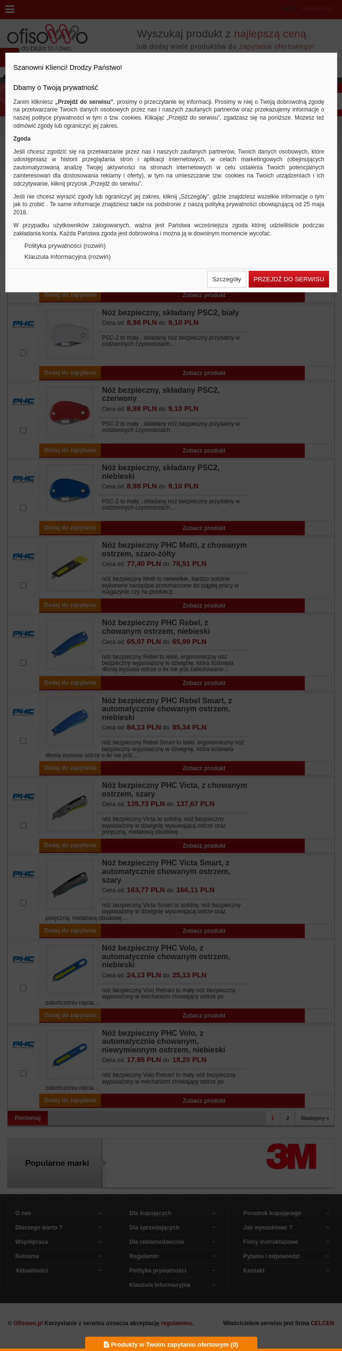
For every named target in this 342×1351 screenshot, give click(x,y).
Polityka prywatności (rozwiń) (65, 246)
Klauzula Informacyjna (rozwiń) (67, 257)
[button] (226, 279)
